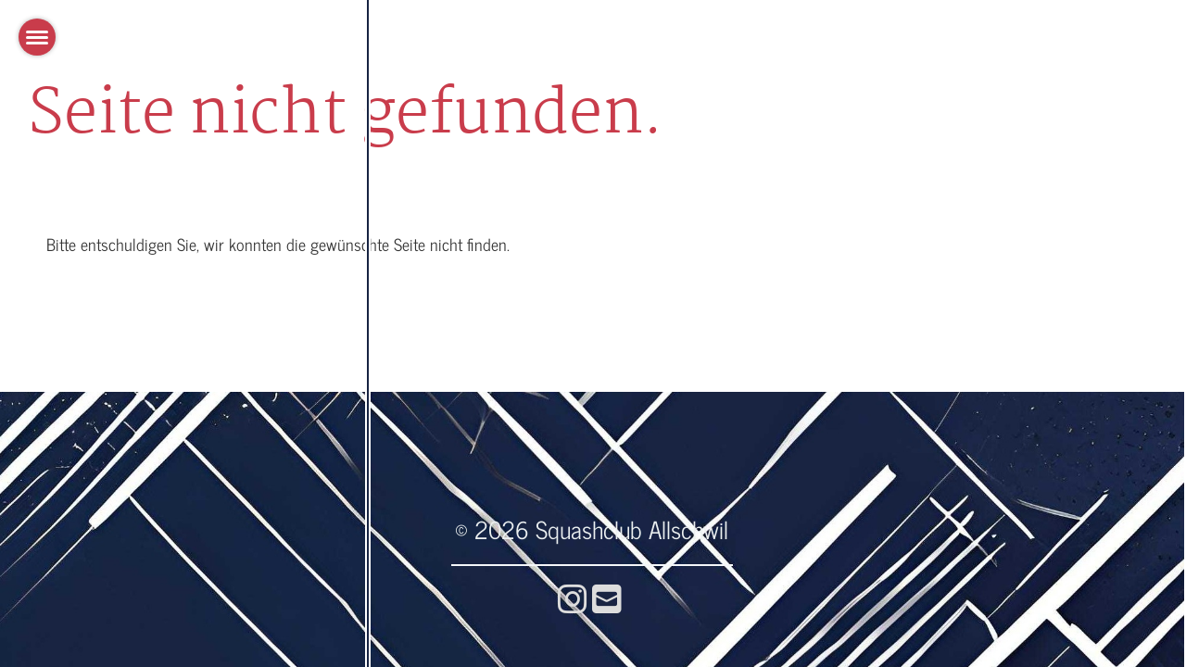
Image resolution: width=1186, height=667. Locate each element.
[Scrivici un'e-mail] (607, 597)
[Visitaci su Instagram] (572, 597)
